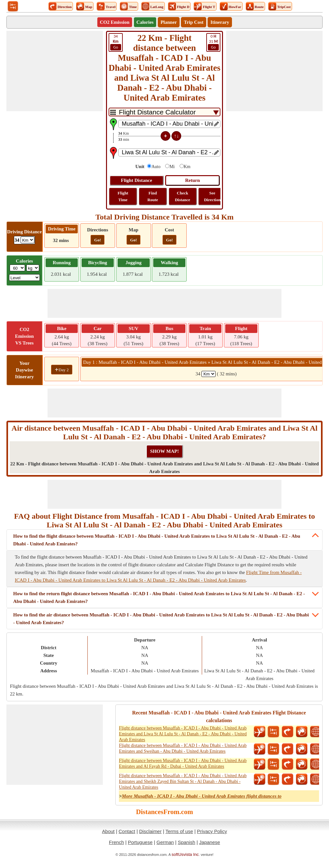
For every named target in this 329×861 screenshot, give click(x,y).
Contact (127, 831)
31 (213, 42)
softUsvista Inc (185, 854)
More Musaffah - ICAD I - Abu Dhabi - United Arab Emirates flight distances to (201, 796)
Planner (169, 22)
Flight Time (123, 196)
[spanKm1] (208, 374)
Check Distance (182, 196)
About (108, 831)
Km (187, 166)
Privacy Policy (212, 831)
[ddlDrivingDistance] (27, 240)
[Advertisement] (54, 71)
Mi (171, 166)
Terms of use (179, 831)
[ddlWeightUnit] (32, 268)
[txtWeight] (17, 268)
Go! (97, 240)
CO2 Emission (114, 22)
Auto (155, 166)
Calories (145, 22)
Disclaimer (150, 831)
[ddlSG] (24, 277)
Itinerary (219, 22)
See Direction (212, 196)
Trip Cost (193, 22)
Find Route (152, 196)
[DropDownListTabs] (164, 112)
